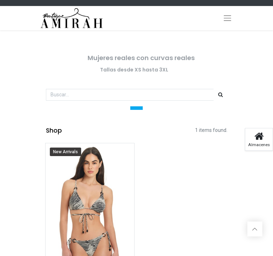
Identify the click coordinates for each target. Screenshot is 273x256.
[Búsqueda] (220, 95)
